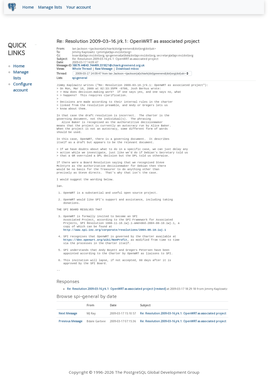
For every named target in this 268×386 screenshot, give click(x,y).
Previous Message (70, 322)
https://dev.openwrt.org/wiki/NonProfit (95, 240)
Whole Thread (82, 69)
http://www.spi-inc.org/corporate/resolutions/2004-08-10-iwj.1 (114, 230)
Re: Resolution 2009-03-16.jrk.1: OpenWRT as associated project (183, 314)
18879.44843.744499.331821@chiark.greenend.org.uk (108, 65)
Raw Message (104, 69)
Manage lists (50, 7)
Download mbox (127, 69)
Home (28, 7)
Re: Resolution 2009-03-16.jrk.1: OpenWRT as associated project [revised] (116, 289)
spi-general (79, 78)
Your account (78, 7)
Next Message (68, 314)
